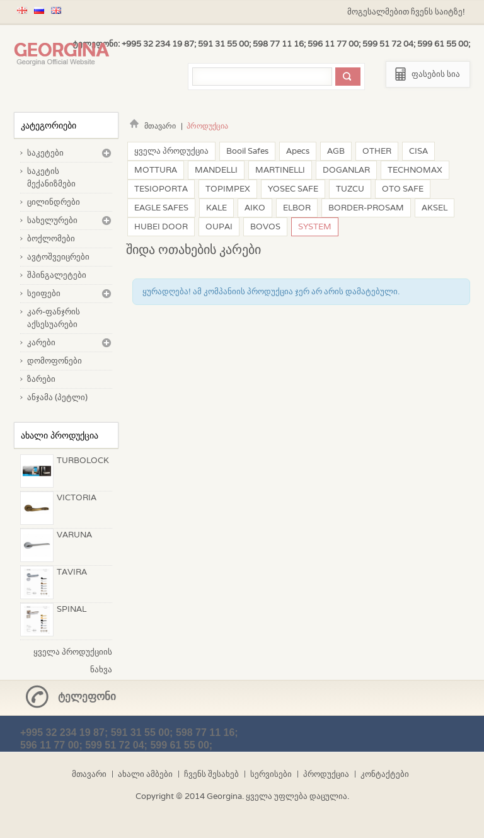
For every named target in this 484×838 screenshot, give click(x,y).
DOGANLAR (346, 169)
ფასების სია (436, 74)
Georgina (224, 796)
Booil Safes (247, 151)
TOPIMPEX (227, 188)
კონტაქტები (384, 774)
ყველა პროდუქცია (171, 151)
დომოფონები (54, 360)
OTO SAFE (403, 188)
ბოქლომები (51, 238)
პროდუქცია (326, 774)
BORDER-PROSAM (366, 207)
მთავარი (151, 125)
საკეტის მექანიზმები (51, 177)
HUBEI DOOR (161, 226)
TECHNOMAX (415, 169)
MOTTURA (155, 169)
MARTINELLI (280, 169)
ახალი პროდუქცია (59, 435)
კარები (41, 342)
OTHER (376, 151)
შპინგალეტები (56, 275)
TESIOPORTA (161, 188)
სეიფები (43, 293)
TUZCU (350, 188)
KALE (216, 207)
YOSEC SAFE (293, 188)
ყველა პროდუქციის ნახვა (72, 653)
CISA (418, 151)
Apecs (297, 151)
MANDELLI (216, 169)
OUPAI (219, 226)
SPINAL (71, 609)
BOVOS (265, 226)
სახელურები (52, 220)
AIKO (255, 207)
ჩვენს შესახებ (211, 774)
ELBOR (297, 207)
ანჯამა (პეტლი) (57, 397)
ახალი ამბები (145, 774)
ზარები (41, 379)
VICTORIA (76, 497)
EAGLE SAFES (161, 207)
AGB (336, 151)
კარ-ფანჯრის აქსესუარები (53, 318)
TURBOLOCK (83, 460)
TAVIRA (72, 571)
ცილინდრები (53, 202)
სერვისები (271, 774)
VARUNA (74, 534)
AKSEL (434, 207)
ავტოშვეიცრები (58, 256)
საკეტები (45, 152)
